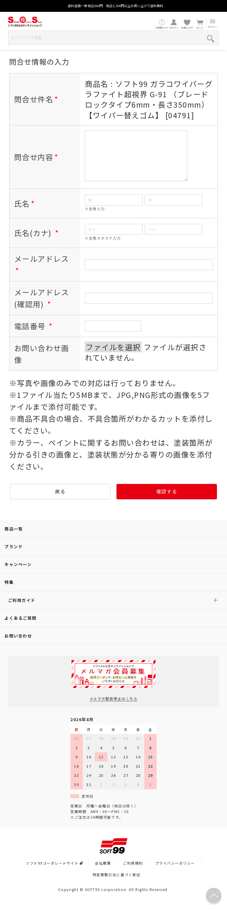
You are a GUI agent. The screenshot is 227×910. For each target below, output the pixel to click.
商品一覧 (13, 538)
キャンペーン (18, 573)
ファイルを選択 (113, 355)
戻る (60, 500)
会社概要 (103, 871)
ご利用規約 (133, 871)
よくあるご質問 (20, 627)
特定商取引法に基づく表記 (116, 883)
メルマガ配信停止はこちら (113, 707)
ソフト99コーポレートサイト (54, 871)
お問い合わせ (18, 645)
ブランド (13, 555)
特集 (9, 591)
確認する (166, 500)
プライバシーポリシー (175, 871)
